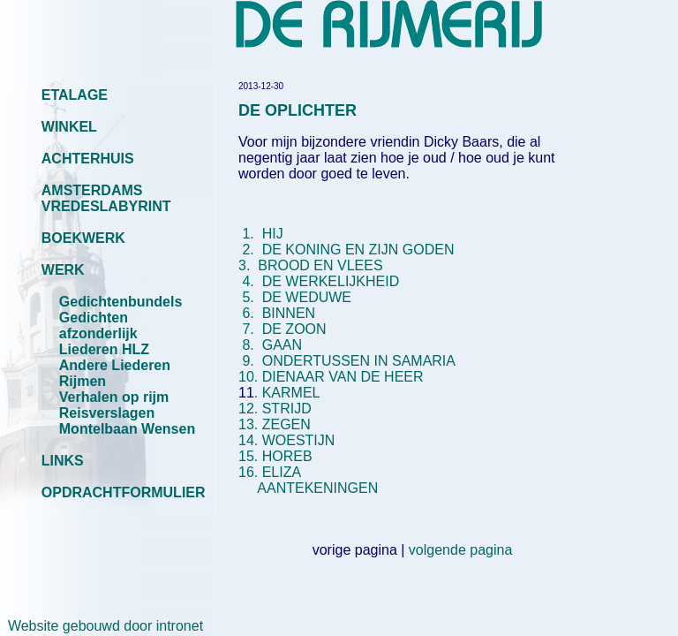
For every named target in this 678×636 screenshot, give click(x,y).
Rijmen (82, 381)
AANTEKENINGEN (312, 488)
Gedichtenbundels (121, 301)
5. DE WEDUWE (296, 297)
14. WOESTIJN (286, 440)
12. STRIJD (275, 408)
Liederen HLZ (104, 349)
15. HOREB (275, 456)
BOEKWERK (83, 238)
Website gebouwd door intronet (101, 625)
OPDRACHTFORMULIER (123, 492)
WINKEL (69, 126)
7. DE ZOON (282, 329)
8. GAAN (270, 344)
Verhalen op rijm (114, 397)
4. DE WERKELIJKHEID (320, 281)
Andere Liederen (114, 365)
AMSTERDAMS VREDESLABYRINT (106, 198)
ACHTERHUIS (87, 158)
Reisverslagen (107, 412)
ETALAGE (74, 94)
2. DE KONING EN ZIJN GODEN (348, 249)
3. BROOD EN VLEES (350, 257)
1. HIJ (260, 233)
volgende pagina (460, 549)
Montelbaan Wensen (127, 428)
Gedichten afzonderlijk (98, 325)
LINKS (62, 460)
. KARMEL (287, 392)
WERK (63, 269)
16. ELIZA (269, 472)
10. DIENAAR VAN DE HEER (331, 376)
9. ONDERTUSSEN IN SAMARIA (347, 360)
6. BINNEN (279, 313)
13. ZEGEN (274, 424)
